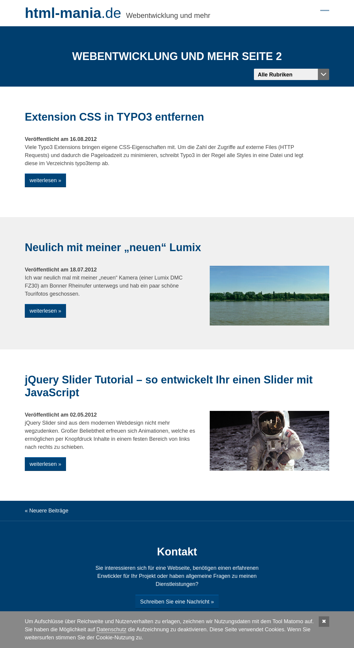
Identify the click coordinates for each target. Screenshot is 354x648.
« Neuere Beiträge (46, 511)
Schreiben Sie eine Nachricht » (177, 602)
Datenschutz (111, 629)
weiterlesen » (45, 180)
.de (73, 13)
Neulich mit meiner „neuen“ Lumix (113, 247)
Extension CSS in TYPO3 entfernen (114, 117)
